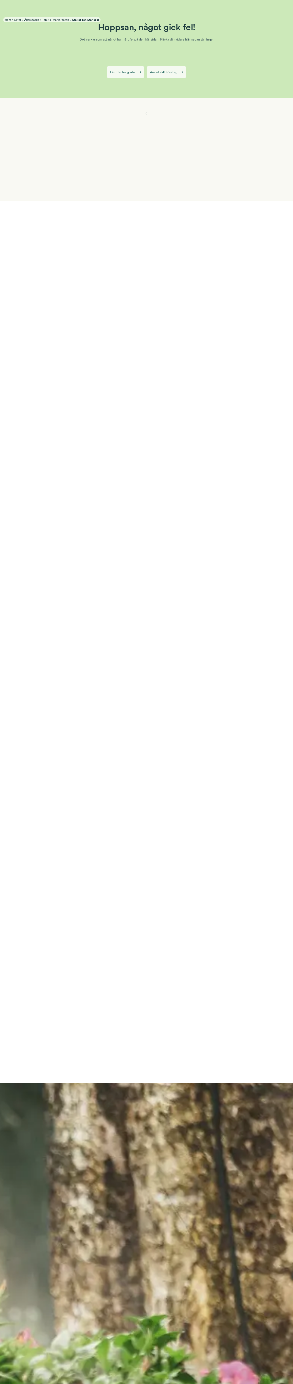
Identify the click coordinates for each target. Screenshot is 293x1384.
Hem (8, 20)
